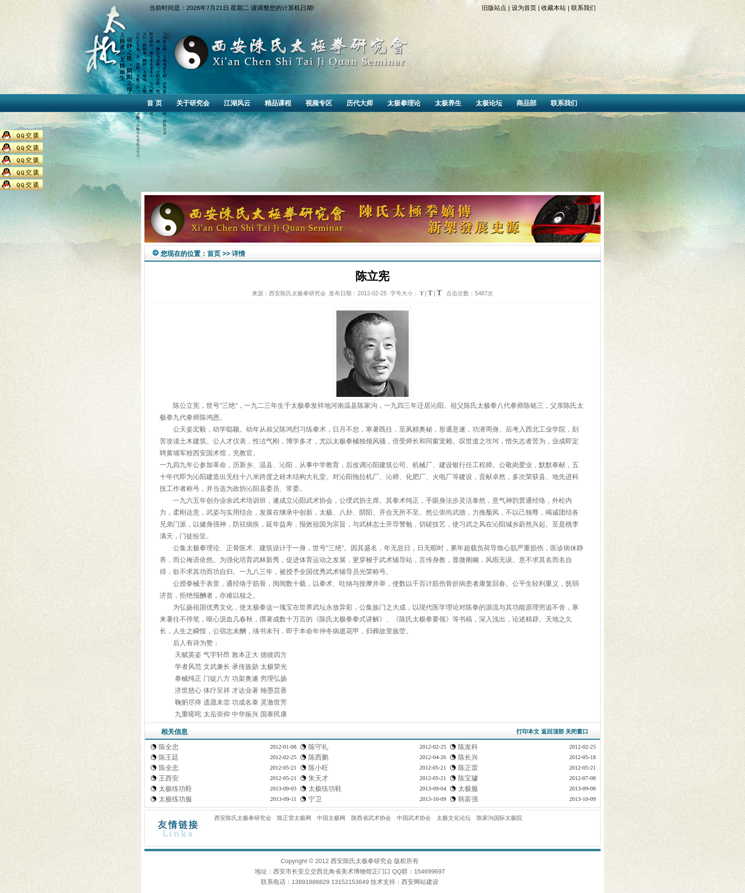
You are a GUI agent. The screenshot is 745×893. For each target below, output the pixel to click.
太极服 (468, 788)
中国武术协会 (414, 818)
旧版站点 (494, 7)
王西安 (169, 778)
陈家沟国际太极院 (499, 818)
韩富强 (468, 799)
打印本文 (527, 731)
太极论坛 (489, 103)
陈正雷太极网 (294, 818)
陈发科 (468, 747)
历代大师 (359, 103)
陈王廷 (169, 757)
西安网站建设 (420, 881)
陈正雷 (468, 767)
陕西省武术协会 (371, 818)
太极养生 (448, 103)
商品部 (526, 103)
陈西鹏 (318, 757)
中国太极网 (331, 818)
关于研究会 (193, 103)
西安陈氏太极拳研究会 (242, 818)
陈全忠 (169, 747)
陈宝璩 (468, 778)
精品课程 (278, 103)
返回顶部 (552, 731)
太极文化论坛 (454, 818)
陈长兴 (468, 757)
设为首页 (524, 7)
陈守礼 (318, 747)
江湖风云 (237, 103)
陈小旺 (318, 767)
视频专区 (319, 103)
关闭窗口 (576, 731)
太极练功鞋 (175, 788)
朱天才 (318, 778)
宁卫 (315, 799)
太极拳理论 (403, 103)
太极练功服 (175, 799)
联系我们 (583, 7)
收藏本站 (553, 7)
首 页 (154, 103)
